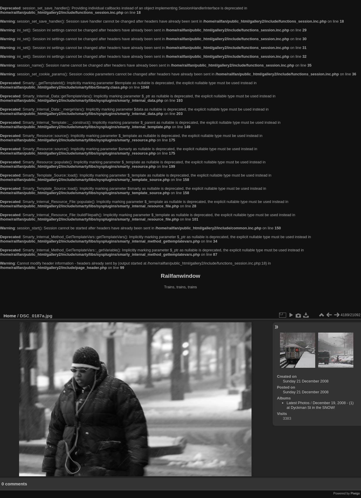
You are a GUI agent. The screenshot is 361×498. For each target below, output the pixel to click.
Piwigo (355, 493)
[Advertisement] (180, 302)
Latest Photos (297, 403)
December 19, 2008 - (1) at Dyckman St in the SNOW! (319, 405)
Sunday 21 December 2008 (306, 381)
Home (10, 315)
